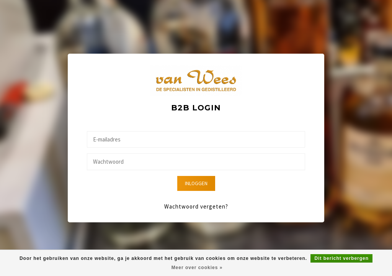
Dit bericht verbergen (341, 258)
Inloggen (196, 183)
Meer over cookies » (197, 267)
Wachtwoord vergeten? (196, 206)
